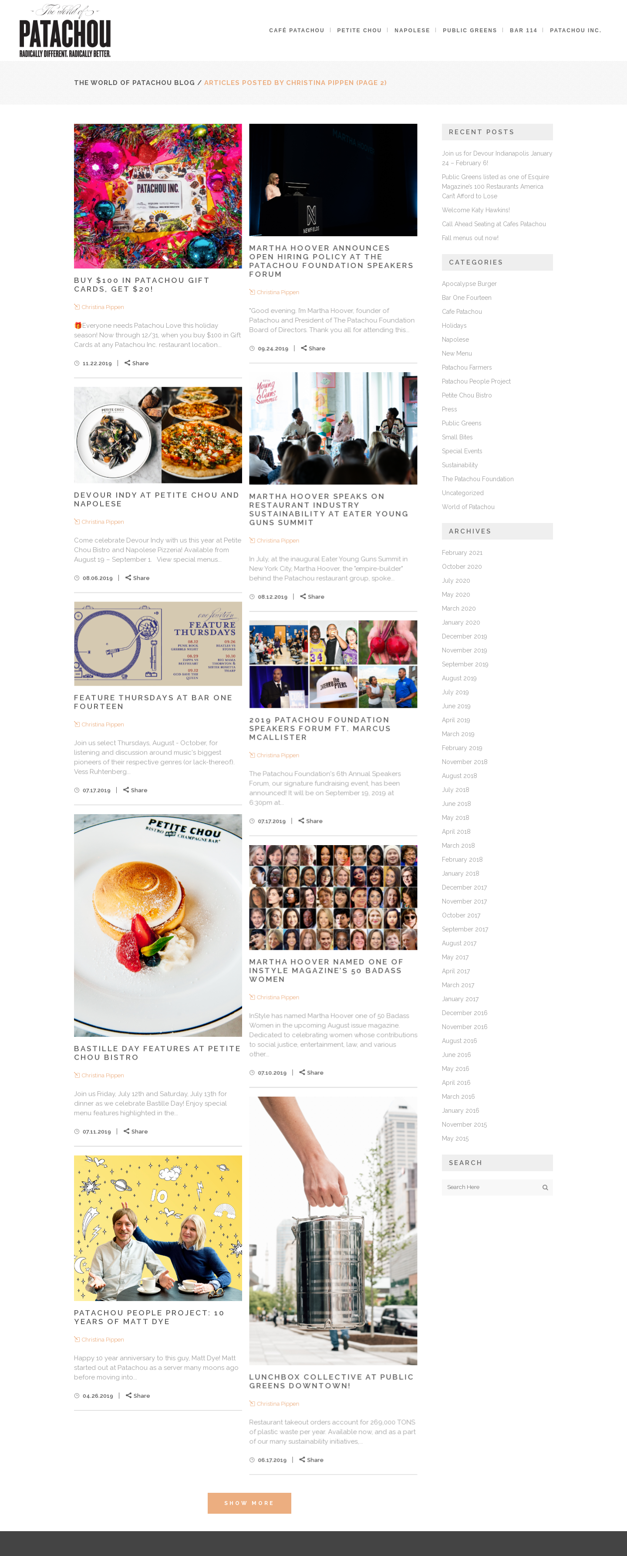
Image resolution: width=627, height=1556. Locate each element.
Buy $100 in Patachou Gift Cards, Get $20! (142, 284)
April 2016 (456, 1082)
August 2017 (459, 943)
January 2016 (460, 1110)
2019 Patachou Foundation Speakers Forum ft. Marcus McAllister (320, 728)
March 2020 (459, 608)
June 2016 (456, 1054)
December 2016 (465, 1012)
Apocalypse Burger (469, 283)
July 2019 (455, 692)
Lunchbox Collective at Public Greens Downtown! (331, 1381)
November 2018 (465, 761)
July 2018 (455, 789)
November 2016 (465, 1026)
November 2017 (464, 901)
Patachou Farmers (467, 367)
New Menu (457, 353)
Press (449, 409)
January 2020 (461, 622)
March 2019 (458, 733)
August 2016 (459, 1040)
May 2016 (455, 1068)
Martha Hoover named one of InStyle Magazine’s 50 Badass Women (326, 970)
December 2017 (464, 887)
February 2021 (462, 552)
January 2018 (460, 873)
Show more (249, 1503)
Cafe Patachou (462, 311)
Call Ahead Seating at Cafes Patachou (494, 224)
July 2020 (456, 580)
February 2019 (462, 747)
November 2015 (464, 1124)
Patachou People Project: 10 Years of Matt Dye (149, 1317)
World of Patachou (468, 506)
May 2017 (455, 957)
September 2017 (465, 929)
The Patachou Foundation (478, 479)
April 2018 (456, 831)
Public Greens (462, 423)
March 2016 (458, 1096)
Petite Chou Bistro (467, 395)
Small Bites (457, 437)
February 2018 (462, 859)
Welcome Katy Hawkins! (476, 210)
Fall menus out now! (470, 237)
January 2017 (460, 998)
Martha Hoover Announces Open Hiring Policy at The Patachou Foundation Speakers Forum (331, 261)
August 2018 (459, 775)
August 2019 (459, 678)
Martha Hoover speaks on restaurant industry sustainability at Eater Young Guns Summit (329, 509)
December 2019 (464, 636)
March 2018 (458, 845)
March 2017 (458, 985)
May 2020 (456, 594)
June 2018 (456, 803)
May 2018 (455, 817)
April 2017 (456, 971)
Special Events (462, 451)
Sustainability (460, 465)
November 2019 (464, 650)
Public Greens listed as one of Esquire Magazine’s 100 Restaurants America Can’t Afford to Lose (495, 186)
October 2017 (461, 915)
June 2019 (456, 706)
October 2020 (462, 566)
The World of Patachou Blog (134, 83)
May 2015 (455, 1138)
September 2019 (465, 664)
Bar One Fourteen (467, 297)
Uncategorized (463, 492)
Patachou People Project (476, 381)
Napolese (455, 339)
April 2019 (456, 720)
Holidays (454, 325)
